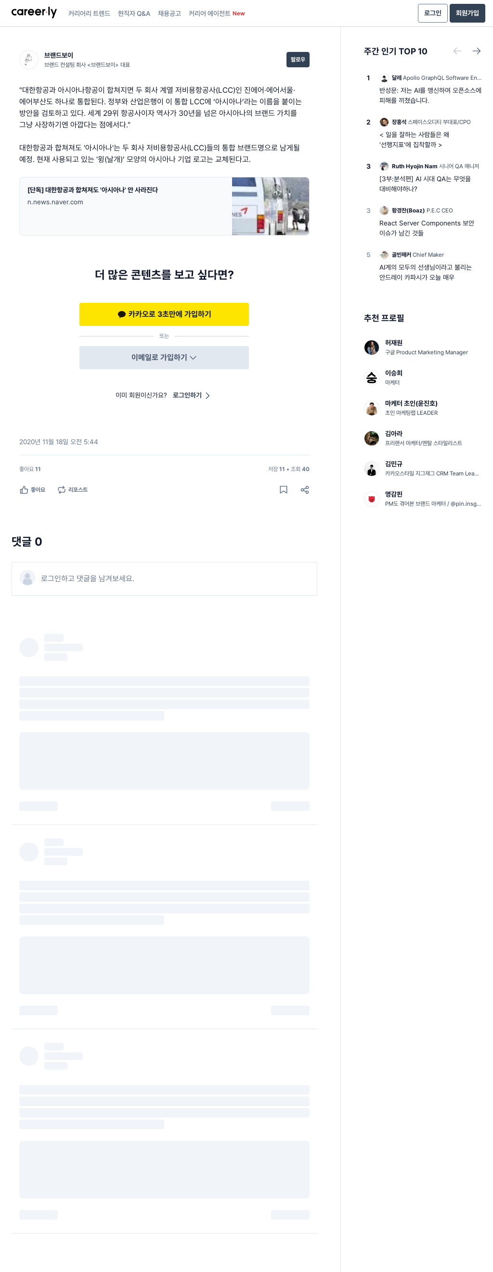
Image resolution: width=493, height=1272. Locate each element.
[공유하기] (304, 489)
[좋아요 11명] (30, 469)
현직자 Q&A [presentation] (134, 13)
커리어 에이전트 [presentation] (217, 13)
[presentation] (34, 13)
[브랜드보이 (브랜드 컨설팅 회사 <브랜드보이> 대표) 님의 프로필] (74, 59)
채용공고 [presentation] (169, 13)
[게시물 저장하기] (283, 489)
